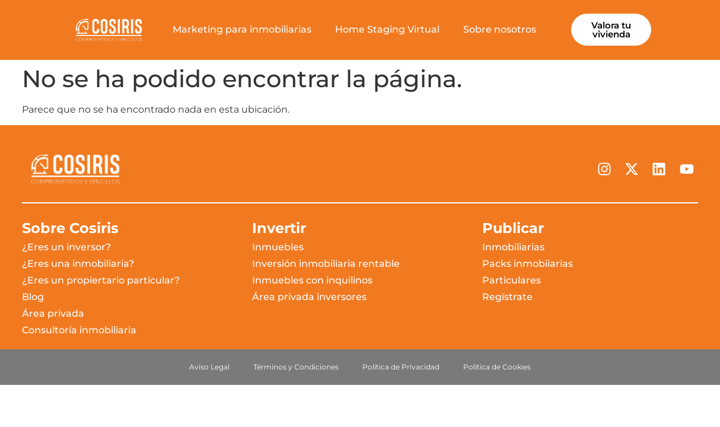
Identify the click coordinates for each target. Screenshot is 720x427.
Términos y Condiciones (296, 366)
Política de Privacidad (400, 366)
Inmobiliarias (513, 247)
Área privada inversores (309, 296)
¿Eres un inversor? (66, 247)
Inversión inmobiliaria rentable (326, 263)
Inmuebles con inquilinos (312, 280)
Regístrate (507, 296)
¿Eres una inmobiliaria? (78, 263)
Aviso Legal (209, 366)
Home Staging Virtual (387, 29)
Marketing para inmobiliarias (242, 29)
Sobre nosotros (499, 29)
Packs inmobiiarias (527, 263)
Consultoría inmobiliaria (79, 330)
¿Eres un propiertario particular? (101, 280)
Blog (33, 296)
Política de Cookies (497, 366)
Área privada (53, 313)
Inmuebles (278, 247)
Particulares (511, 280)
